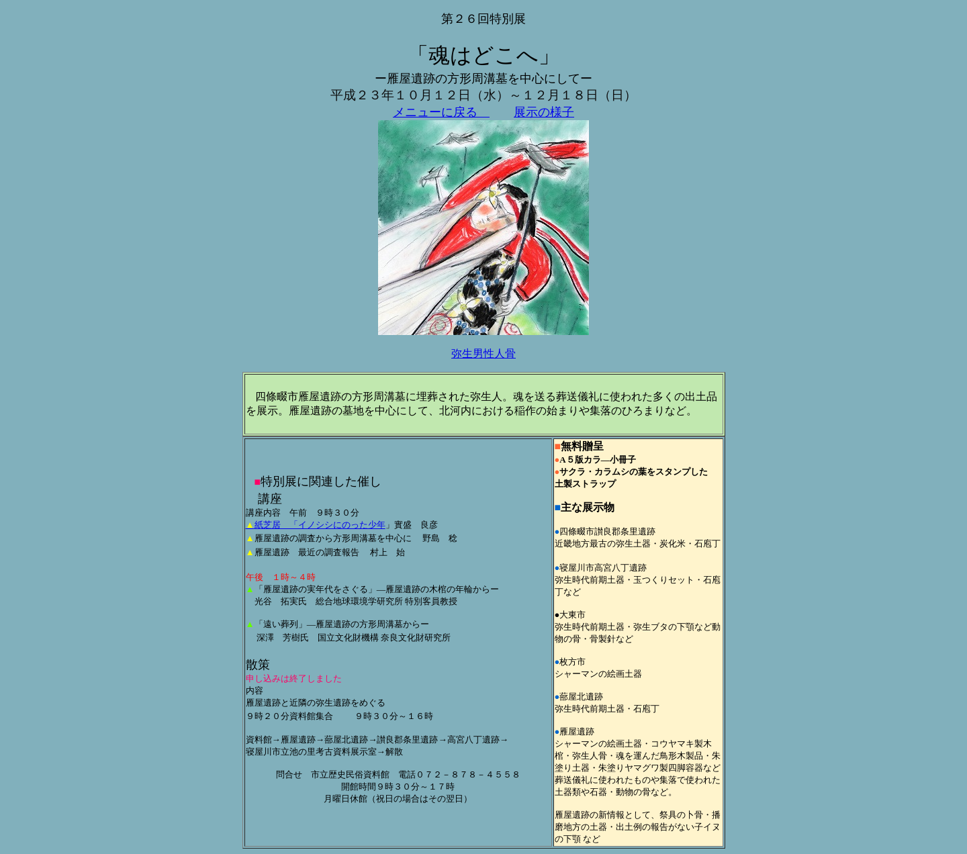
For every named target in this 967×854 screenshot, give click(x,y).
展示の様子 (544, 112)
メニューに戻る (441, 112)
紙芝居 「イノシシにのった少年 (315, 525)
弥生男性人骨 (483, 353)
